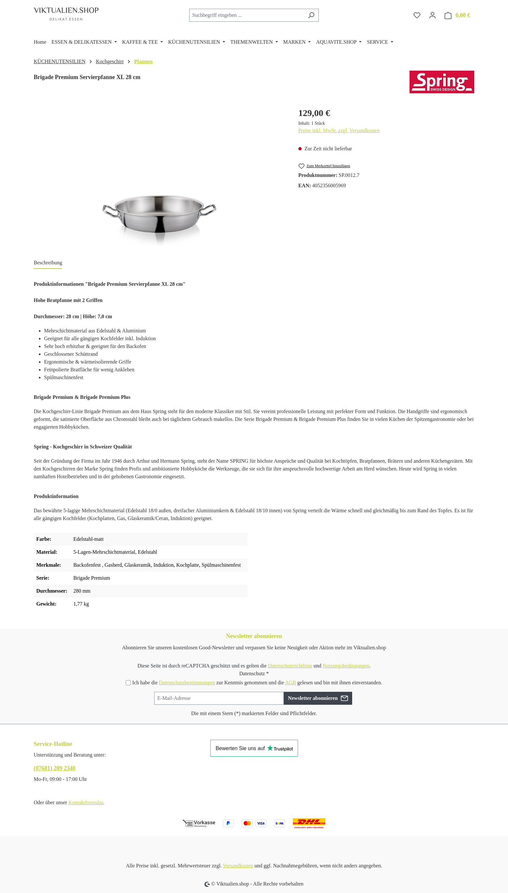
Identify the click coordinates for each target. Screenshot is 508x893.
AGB (290, 682)
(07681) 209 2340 (54, 768)
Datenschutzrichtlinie (290, 665)
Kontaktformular (85, 802)
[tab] (48, 263)
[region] (159, 176)
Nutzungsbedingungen (346, 665)
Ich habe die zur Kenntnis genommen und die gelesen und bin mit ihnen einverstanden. (257, 682)
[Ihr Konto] (432, 15)
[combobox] (246, 15)
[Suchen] (311, 15)
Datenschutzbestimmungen (187, 682)
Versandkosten (238, 865)
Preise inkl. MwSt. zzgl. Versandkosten (339, 130)
